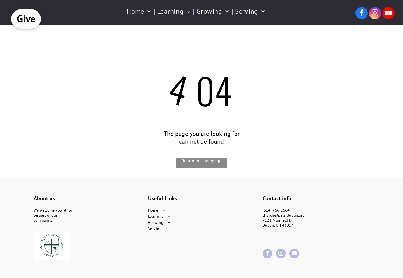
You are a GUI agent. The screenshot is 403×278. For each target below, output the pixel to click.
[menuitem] (139, 11)
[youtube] (388, 14)
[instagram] (375, 14)
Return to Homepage (201, 160)
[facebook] (361, 14)
